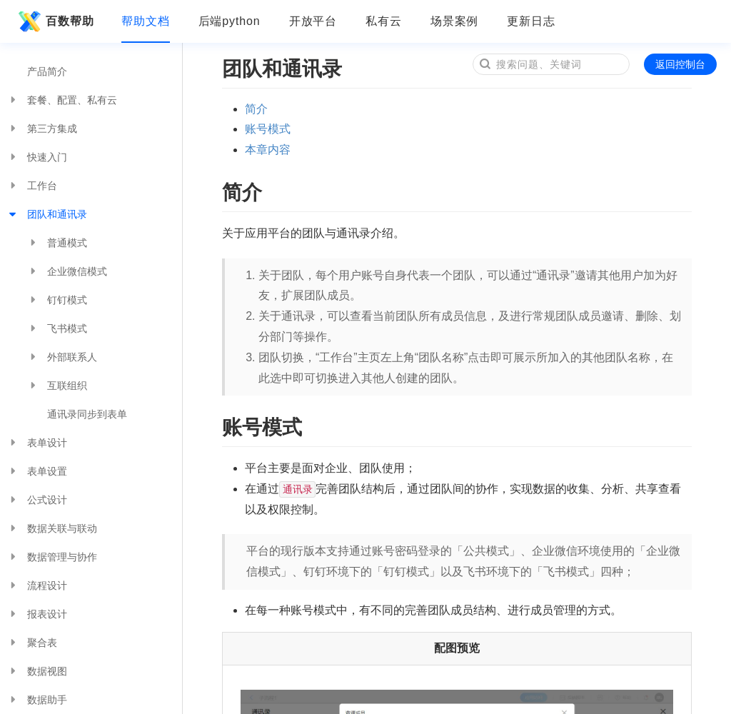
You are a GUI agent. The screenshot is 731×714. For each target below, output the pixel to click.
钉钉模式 (57, 300)
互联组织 (57, 385)
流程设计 (37, 585)
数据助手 (37, 699)
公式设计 (37, 500)
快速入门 (37, 157)
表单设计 (37, 442)
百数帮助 (54, 21)
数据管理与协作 (52, 557)
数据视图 (37, 671)
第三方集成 (42, 128)
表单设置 (37, 471)
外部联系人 (62, 357)
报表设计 (37, 614)
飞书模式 (57, 328)
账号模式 (268, 129)
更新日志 (531, 21)
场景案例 (454, 21)
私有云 (384, 21)
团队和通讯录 (47, 214)
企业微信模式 (67, 271)
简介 (256, 109)
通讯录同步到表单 (87, 414)
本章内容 (268, 150)
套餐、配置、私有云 (62, 100)
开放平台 (313, 21)
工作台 (32, 185)
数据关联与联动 (52, 528)
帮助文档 (145, 21)
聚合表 (32, 642)
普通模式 (57, 242)
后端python (229, 21)
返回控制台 (680, 64)
